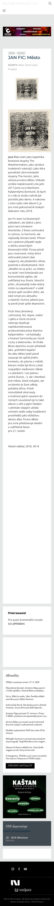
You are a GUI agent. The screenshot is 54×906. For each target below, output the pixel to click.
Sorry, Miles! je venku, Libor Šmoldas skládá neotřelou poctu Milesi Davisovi (25, 697)
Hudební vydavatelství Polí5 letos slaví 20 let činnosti (25, 731)
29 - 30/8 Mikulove (17, 837)
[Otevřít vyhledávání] (50, 3)
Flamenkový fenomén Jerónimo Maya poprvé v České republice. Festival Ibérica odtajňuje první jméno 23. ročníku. (25, 689)
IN (12, 869)
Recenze (21, 53)
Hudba (12, 53)
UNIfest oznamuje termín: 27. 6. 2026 (22, 682)
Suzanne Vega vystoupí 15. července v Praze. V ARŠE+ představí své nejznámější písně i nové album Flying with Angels (26, 715)
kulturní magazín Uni (20, 3)
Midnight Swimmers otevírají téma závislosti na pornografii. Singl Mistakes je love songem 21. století (25, 740)
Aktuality (12, 675)
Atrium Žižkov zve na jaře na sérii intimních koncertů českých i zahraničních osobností (25, 723)
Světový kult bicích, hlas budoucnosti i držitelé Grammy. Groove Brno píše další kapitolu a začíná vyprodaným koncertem (26, 706)
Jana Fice (13, 157)
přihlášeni (19, 623)
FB (19, 869)
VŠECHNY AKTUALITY (20, 766)
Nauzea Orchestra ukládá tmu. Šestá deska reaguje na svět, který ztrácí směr (24, 748)
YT (25, 869)
